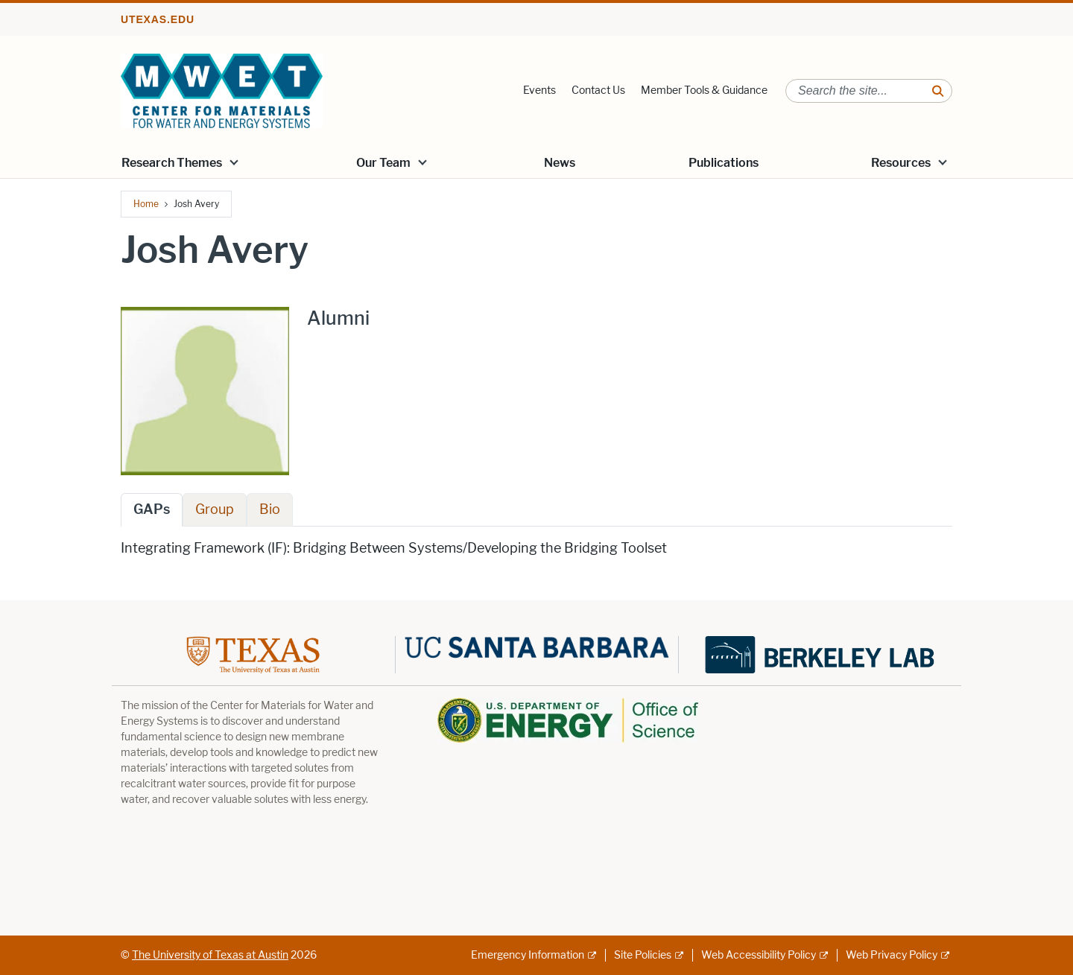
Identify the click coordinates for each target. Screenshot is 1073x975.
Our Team (383, 163)
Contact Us (598, 90)
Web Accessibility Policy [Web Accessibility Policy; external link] (758, 955)
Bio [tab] (269, 509)
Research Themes (171, 163)
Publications (724, 163)
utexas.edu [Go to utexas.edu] (157, 19)
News (559, 163)
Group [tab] (214, 509)
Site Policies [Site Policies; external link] (642, 955)
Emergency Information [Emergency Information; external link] (527, 955)
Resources (901, 163)
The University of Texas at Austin (210, 955)
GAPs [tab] (151, 509)
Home (146, 203)
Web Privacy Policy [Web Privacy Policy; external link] (891, 955)
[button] (234, 162)
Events (539, 90)
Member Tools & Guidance (704, 90)
